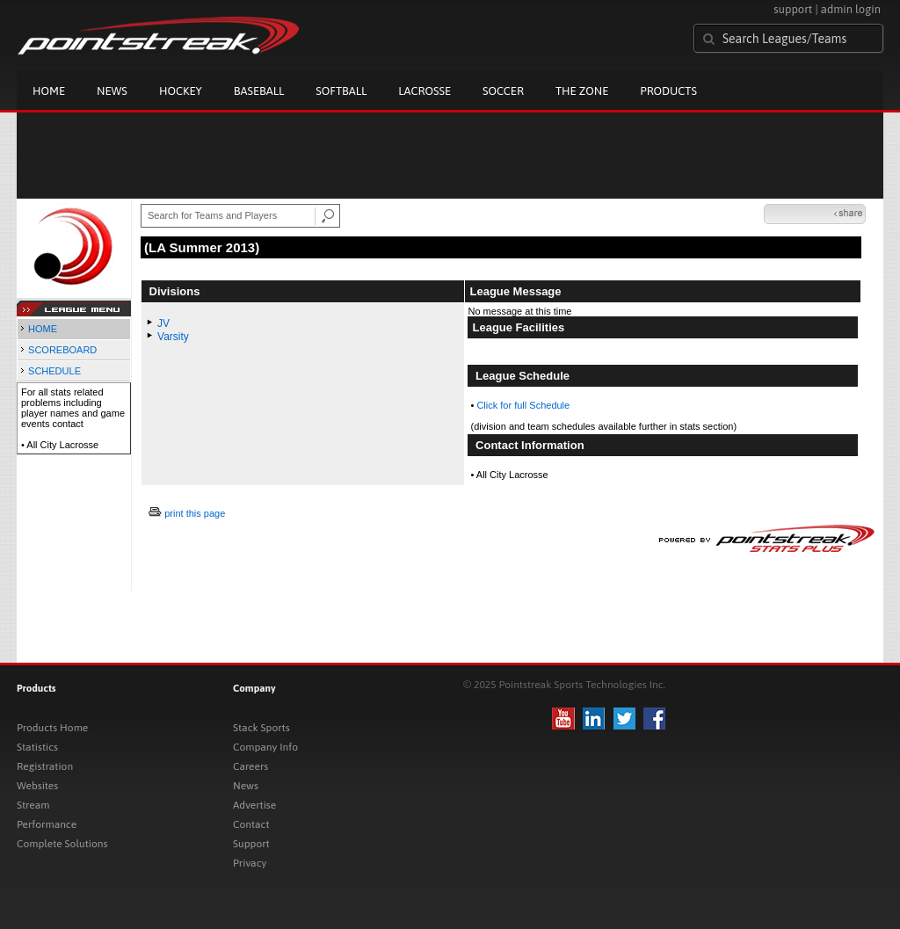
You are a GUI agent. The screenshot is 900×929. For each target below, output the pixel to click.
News (112, 91)
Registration (45, 766)
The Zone (581, 91)
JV (163, 323)
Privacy (249, 863)
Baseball (259, 91)
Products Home (52, 728)
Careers (250, 766)
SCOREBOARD (62, 350)
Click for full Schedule (523, 405)
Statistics (37, 747)
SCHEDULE (54, 371)
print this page (194, 513)
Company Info (265, 747)
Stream (33, 805)
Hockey (180, 91)
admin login (851, 9)
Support (251, 844)
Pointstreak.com (158, 37)
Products (668, 91)
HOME (42, 328)
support (792, 9)
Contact (251, 824)
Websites (37, 786)
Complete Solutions (62, 844)
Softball (341, 91)
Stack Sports (261, 728)
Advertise (254, 805)
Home (49, 91)
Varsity (173, 336)
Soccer (503, 91)
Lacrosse (424, 91)
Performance (46, 824)
